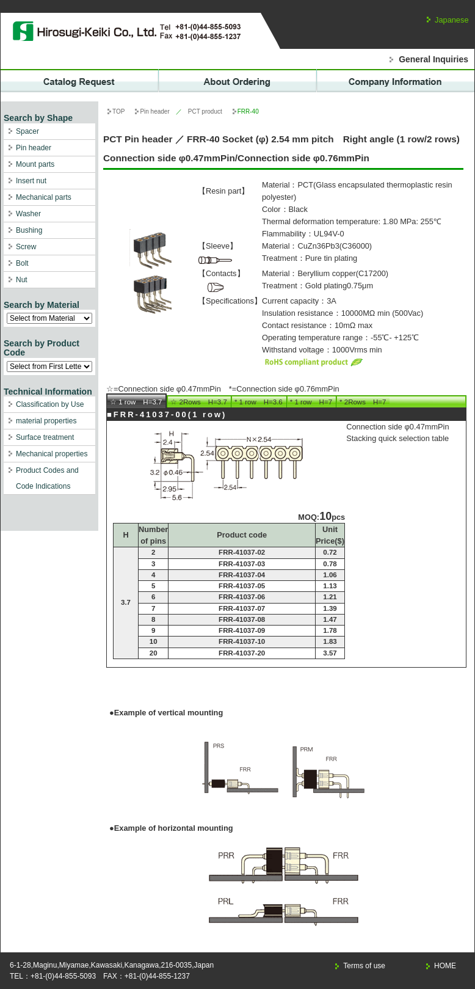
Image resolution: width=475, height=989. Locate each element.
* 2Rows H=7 (362, 402)
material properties (46, 421)
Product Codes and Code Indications (47, 478)
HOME (445, 966)
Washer (28, 214)
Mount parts (35, 164)
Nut (21, 280)
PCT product (205, 111)
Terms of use (364, 966)
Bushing (29, 230)
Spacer (27, 131)
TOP (118, 111)
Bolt (22, 263)
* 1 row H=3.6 (258, 402)
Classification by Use (50, 404)
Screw (26, 247)
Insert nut (31, 181)
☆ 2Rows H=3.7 (198, 402)
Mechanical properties (51, 454)
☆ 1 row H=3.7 (136, 402)
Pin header (33, 148)
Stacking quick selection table (397, 438)
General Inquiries (433, 59)
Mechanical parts (43, 197)
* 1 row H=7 (311, 402)
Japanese (452, 19)
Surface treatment (45, 437)
